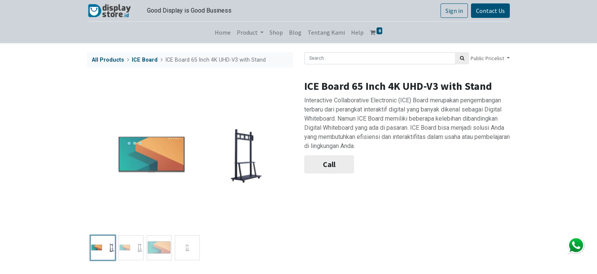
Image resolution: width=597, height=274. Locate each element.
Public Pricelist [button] (488, 58)
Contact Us (490, 10)
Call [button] (329, 164)
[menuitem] (223, 32)
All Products (108, 60)
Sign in (454, 10)
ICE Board (145, 60)
